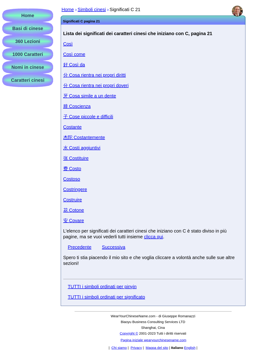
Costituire (76, 158)
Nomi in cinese (27, 67)
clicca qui (153, 236)
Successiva (113, 247)
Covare (73, 220)
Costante (72, 127)
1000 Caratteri (27, 54)
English (189, 348)
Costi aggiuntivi (81, 147)
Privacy (136, 348)
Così (68, 43)
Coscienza (77, 106)
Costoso (71, 179)
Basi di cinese (27, 28)
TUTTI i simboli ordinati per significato (106, 296)
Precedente (79, 247)
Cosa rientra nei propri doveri (96, 85)
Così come (74, 54)
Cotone (73, 210)
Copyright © (129, 333)
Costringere (75, 189)
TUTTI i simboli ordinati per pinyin (102, 286)
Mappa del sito (157, 348)
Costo (72, 168)
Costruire (72, 199)
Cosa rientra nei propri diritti (94, 75)
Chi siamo (119, 348)
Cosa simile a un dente (89, 95)
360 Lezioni (27, 41)
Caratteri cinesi (28, 80)
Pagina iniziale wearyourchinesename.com (153, 340)
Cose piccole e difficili (88, 116)
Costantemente (84, 137)
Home (27, 15)
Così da (74, 64)
